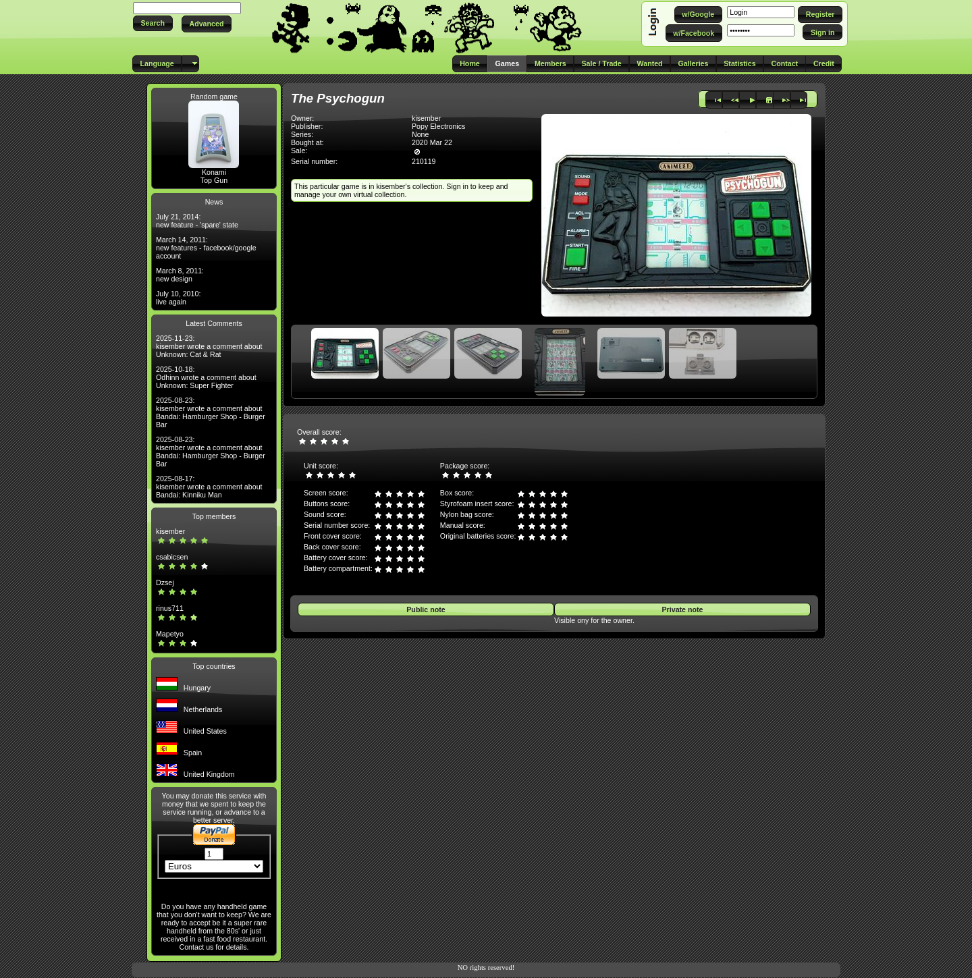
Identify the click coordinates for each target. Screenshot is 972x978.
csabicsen (172, 557)
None (420, 134)
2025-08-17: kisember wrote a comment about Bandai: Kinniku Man (209, 486)
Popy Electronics (438, 126)
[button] (153, 23)
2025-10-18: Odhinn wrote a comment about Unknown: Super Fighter (206, 377)
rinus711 (170, 608)
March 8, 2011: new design (180, 275)
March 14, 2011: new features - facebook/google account (206, 248)
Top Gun (213, 180)
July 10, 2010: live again (178, 298)
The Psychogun (338, 98)
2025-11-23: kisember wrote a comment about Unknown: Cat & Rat (209, 346)
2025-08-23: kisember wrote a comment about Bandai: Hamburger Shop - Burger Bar (210, 412)
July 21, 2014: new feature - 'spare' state (197, 221)
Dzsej (165, 582)
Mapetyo (170, 634)
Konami (214, 172)
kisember (170, 531)
